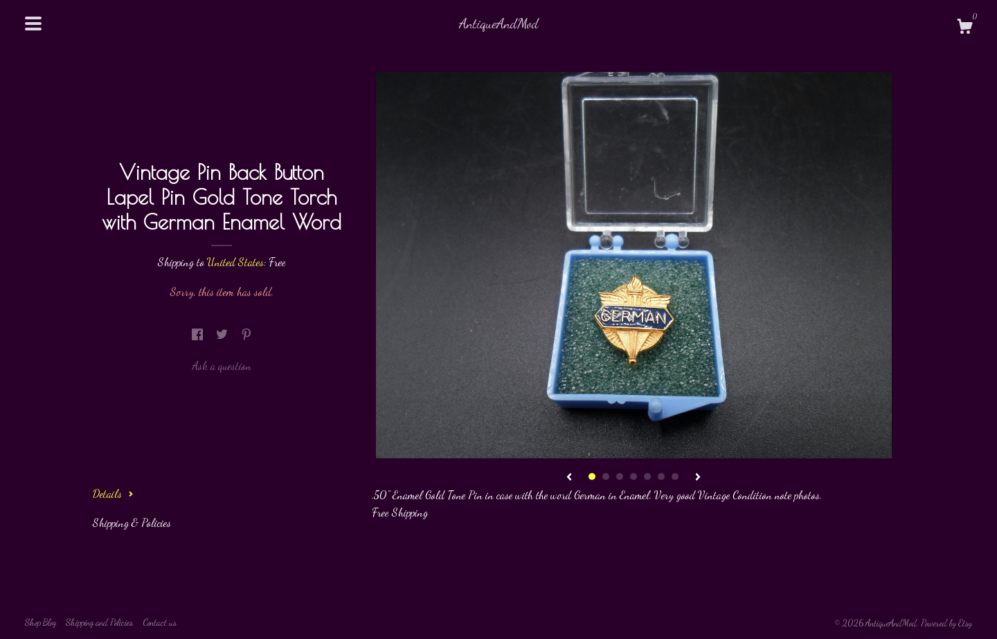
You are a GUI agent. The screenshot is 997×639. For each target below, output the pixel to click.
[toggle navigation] (33, 23)
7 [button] (675, 476)
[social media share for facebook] (199, 334)
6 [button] (661, 476)
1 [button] (592, 476)
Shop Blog (40, 622)
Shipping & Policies (132, 522)
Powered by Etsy (946, 623)
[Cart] (964, 28)
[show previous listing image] (569, 478)
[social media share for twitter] (223, 334)
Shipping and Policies (99, 622)
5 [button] (647, 476)
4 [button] (633, 476)
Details (113, 493)
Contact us (160, 622)
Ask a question (221, 365)
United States (235, 261)
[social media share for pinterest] (246, 334)
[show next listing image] (697, 478)
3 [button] (619, 476)
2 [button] (605, 476)
